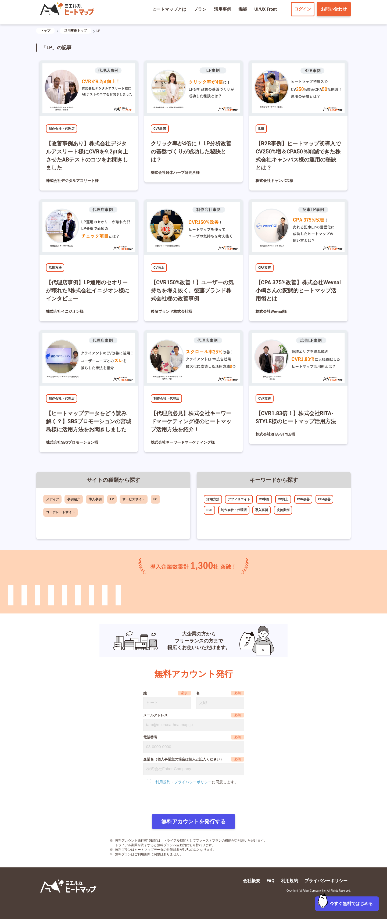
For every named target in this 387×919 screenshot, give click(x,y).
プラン (200, 9)
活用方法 (55, 268)
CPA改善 (264, 268)
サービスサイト (133, 499)
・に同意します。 (196, 782)
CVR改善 (159, 129)
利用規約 (162, 782)
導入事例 (95, 499)
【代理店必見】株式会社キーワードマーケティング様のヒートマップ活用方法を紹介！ (191, 421)
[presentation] (193, 799)
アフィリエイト (239, 499)
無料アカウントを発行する (193, 821)
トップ (45, 31)
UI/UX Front (266, 9)
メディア (52, 499)
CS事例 (264, 499)
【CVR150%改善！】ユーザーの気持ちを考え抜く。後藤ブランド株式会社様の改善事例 (192, 290)
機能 (242, 9)
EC (155, 499)
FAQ (270, 880)
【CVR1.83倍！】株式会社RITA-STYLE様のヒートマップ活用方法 (296, 417)
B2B (261, 129)
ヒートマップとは (169, 9)
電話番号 (150, 737)
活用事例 (222, 9)
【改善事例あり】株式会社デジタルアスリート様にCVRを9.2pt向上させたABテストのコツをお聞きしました (87, 155)
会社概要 (251, 880)
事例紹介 (73, 499)
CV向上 (158, 268)
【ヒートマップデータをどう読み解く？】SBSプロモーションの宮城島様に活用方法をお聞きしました (88, 421)
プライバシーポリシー (193, 782)
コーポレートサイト (60, 512)
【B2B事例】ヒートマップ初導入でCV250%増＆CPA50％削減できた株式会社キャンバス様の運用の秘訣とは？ (298, 155)
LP (112, 499)
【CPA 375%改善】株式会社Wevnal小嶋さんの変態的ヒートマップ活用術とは (298, 290)
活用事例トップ (75, 31)
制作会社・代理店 (61, 129)
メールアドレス (155, 715)
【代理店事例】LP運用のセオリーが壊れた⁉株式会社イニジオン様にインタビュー (87, 290)
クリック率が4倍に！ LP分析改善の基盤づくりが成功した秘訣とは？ (191, 151)
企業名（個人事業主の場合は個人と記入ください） (183, 759)
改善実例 (283, 510)
